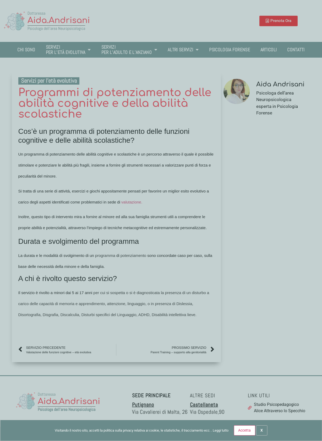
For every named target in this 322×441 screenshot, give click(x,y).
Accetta (244, 430)
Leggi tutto (220, 430)
